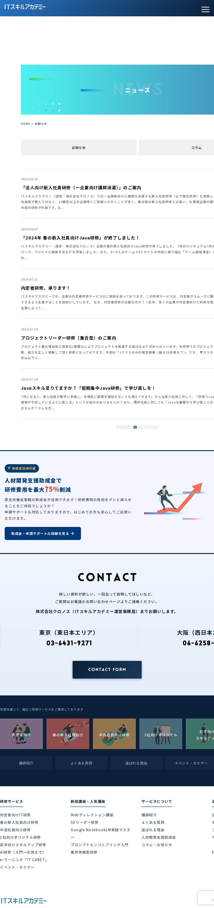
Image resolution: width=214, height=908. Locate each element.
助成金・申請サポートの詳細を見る (42, 533)
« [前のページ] (114, 425)
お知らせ (79, 147)
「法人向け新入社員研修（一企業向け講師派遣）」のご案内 (81, 187)
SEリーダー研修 (85, 822)
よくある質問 (153, 822)
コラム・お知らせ (156, 844)
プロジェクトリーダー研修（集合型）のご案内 (68, 338)
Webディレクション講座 (92, 814)
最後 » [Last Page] (169, 425)
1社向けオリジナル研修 (20, 837)
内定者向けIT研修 (15, 814)
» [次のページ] (159, 425)
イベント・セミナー (17, 867)
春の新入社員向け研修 (19, 822)
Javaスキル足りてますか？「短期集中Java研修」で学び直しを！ (88, 388)
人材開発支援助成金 (158, 837)
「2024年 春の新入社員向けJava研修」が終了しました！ (80, 238)
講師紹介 (149, 814)
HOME (25, 124)
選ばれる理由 (153, 829)
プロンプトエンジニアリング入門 (100, 844)
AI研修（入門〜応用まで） (23, 852)
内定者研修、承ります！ (46, 288)
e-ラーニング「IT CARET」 (24, 859)
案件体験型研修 (84, 852)
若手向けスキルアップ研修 (23, 844)
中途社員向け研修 (15, 829)
